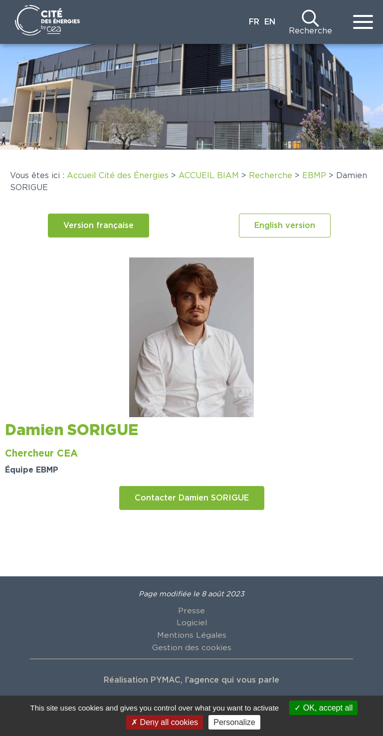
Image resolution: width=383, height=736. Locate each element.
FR (254, 22)
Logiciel (191, 623)
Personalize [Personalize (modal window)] (234, 722)
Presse (191, 611)
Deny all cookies (164, 722)
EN (269, 22)
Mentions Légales (191, 635)
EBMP (314, 176)
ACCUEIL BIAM (209, 176)
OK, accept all (323, 708)
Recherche (310, 31)
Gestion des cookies (191, 647)
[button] (98, 226)
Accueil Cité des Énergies (118, 176)
